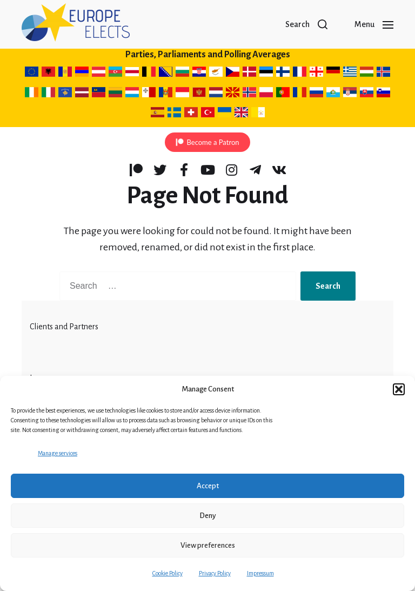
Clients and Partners (64, 326)
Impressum (260, 573)
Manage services (57, 453)
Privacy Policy (215, 573)
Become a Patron (212, 142)
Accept (208, 486)
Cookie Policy (167, 573)
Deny (207, 516)
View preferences (207, 545)
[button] (398, 389)
